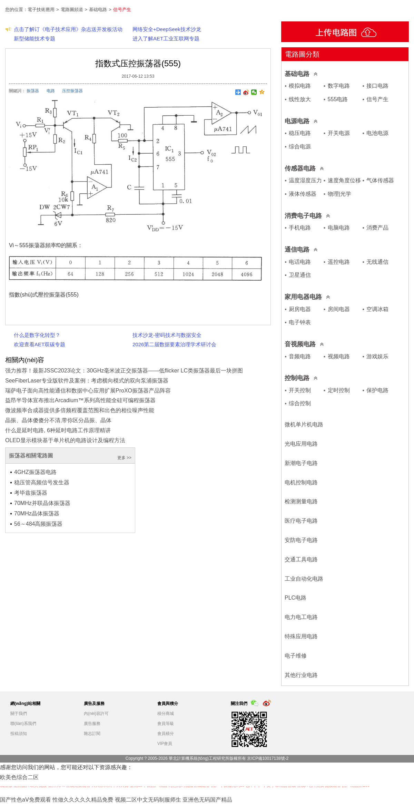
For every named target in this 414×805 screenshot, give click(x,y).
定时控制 (339, 390)
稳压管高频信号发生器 (41, 482)
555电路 (338, 99)
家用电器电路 (303, 296)
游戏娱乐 (377, 356)
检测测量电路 (301, 501)
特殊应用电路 (301, 636)
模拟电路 (300, 86)
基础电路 (98, 9)
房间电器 (339, 309)
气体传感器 (380, 180)
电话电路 (300, 262)
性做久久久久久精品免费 (82, 800)
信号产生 (122, 9)
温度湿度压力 (305, 180)
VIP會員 (164, 743)
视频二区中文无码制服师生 (148, 800)
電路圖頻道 (72, 9)
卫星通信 (300, 275)
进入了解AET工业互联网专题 (165, 38)
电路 (51, 90)
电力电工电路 (301, 617)
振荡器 (33, 90)
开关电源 (339, 133)
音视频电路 (300, 344)
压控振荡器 (72, 90)
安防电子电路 (301, 540)
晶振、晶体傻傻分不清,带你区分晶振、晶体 (58, 420)
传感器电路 (300, 168)
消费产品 (377, 228)
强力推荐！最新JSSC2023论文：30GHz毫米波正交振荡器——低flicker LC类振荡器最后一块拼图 (124, 371)
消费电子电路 (303, 215)
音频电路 (300, 356)
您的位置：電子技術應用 (30, 9)
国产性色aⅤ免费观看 (25, 800)
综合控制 (300, 403)
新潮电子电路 (301, 463)
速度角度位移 (344, 180)
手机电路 (300, 228)
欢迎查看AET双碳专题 (39, 344)
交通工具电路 (301, 559)
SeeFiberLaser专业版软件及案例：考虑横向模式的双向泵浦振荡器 (86, 381)
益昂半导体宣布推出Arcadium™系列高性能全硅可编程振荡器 (80, 400)
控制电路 (297, 378)
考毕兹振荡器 (30, 493)
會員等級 (165, 723)
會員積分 (165, 733)
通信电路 (297, 249)
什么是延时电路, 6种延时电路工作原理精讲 (58, 430)
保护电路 (377, 390)
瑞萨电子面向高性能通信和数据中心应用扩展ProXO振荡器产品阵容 (88, 391)
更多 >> (124, 457)
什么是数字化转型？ (37, 335)
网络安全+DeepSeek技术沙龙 (166, 29)
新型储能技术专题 (34, 38)
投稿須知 (18, 733)
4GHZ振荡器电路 (35, 472)
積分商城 (165, 713)
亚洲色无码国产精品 (207, 800)
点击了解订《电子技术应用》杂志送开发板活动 (68, 29)
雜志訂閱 (92, 733)
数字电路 (339, 86)
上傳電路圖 (345, 31)
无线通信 (377, 262)
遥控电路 (339, 262)
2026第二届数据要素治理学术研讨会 (174, 344)
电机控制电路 (301, 482)
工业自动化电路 (304, 579)
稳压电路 (300, 133)
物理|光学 (339, 194)
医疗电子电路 (301, 521)
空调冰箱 (377, 309)
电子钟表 (300, 322)
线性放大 (300, 99)
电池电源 (377, 133)
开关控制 (300, 390)
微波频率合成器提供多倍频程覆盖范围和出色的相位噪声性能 (79, 410)
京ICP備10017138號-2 (267, 758)
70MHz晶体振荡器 (36, 513)
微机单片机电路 (304, 424)
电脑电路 (339, 228)
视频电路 (339, 356)
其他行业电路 (301, 675)
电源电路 (297, 121)
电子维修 (296, 656)
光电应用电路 (301, 444)
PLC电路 (295, 598)
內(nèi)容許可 (96, 713)
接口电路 (377, 86)
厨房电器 (300, 309)
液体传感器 (302, 194)
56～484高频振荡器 (38, 524)
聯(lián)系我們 (23, 723)
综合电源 (300, 146)
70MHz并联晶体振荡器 (42, 503)
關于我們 (18, 713)
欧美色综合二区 (19, 777)
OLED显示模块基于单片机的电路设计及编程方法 (65, 440)
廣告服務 (92, 723)
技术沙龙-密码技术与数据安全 (166, 335)
